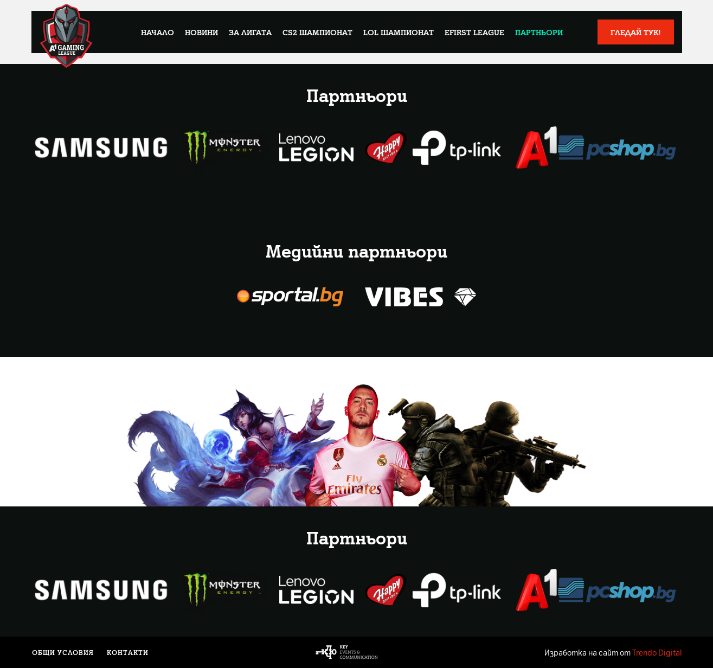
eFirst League (474, 32)
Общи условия (62, 652)
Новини (201, 32)
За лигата (250, 32)
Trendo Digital (657, 652)
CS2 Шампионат (317, 32)
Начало (157, 32)
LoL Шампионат (398, 32)
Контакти (125, 652)
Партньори (539, 32)
